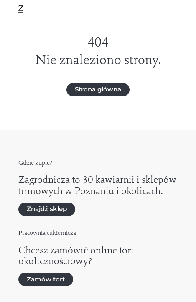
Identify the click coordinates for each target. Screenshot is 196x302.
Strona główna (98, 89)
